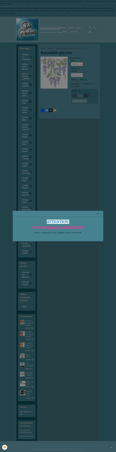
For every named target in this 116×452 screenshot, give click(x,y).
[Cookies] (4, 447)
